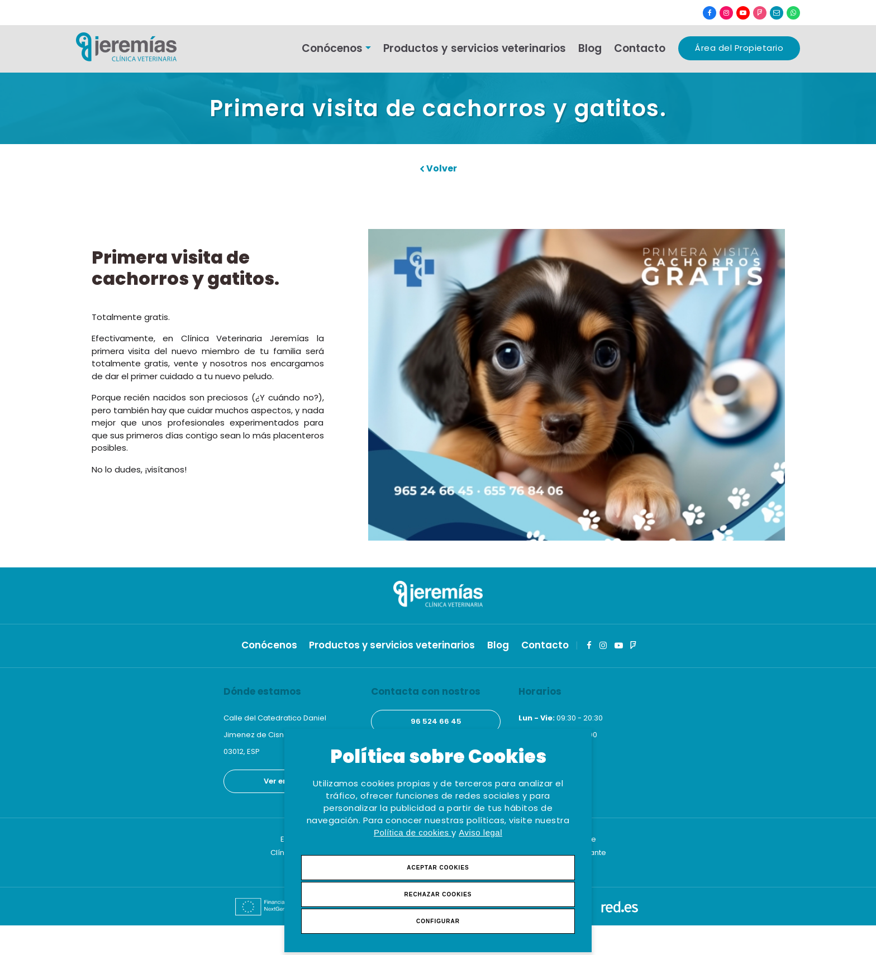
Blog (590, 48)
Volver (438, 168)
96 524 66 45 (436, 721)
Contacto (639, 48)
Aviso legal (480, 832)
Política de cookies (412, 832)
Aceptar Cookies (438, 868)
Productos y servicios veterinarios (474, 48)
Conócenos (332, 48)
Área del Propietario (739, 48)
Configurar (438, 921)
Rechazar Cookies (438, 894)
